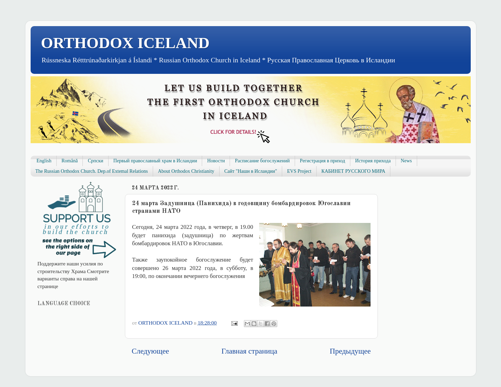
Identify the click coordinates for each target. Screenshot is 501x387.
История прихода (373, 160)
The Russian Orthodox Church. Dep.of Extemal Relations (91, 171)
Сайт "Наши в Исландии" (250, 171)
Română (70, 160)
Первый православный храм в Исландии (155, 160)
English (44, 160)
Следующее (150, 351)
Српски (95, 160)
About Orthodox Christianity (186, 171)
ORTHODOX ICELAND (125, 43)
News (406, 160)
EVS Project (299, 171)
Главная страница (249, 351)
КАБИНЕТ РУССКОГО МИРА (353, 171)
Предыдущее (350, 351)
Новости (216, 160)
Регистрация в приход (322, 160)
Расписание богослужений (262, 160)
